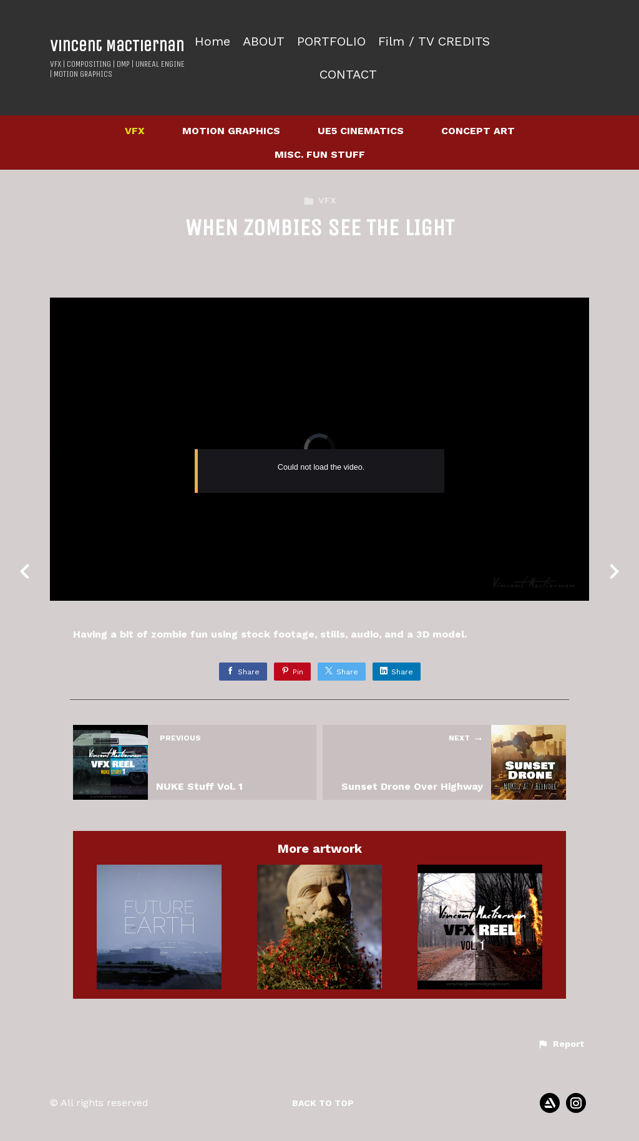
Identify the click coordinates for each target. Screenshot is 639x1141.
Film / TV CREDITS (434, 41)
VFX (135, 131)
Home (212, 41)
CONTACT (348, 74)
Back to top (323, 1103)
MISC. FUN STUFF (320, 154)
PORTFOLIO (331, 41)
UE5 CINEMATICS (361, 131)
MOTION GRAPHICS (231, 131)
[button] (560, 1044)
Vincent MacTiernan (117, 46)
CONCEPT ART (478, 131)
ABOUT (264, 41)
